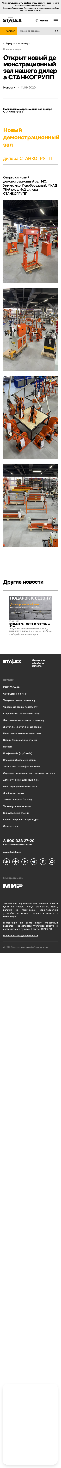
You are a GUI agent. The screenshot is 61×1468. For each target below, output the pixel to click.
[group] (30, 617)
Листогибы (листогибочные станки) (22, 727)
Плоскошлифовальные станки (19, 760)
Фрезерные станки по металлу (20, 707)
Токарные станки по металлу (19, 700)
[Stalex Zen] (15, 862)
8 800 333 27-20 (19, 840)
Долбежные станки (13, 793)
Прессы (7, 746)
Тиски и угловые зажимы (17, 806)
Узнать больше (35, 10)
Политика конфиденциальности (20, 935)
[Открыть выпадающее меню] (56, 20)
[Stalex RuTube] (24, 862)
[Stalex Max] (52, 862)
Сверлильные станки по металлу (21, 713)
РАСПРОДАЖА (11, 687)
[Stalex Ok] (43, 862)
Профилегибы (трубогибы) (17, 753)
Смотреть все (10, 826)
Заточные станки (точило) (17, 799)
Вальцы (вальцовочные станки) (20, 740)
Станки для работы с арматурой (21, 819)
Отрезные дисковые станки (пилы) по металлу (29, 773)
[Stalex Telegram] (33, 862)
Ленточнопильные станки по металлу (23, 720)
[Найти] (58, 31)
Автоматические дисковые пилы (21, 779)
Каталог (8, 680)
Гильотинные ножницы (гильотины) (22, 733)
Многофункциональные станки (20, 786)
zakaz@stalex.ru (12, 852)
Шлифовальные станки (16, 813)
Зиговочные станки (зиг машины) (21, 766)
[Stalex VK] (6, 862)
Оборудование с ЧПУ (15, 693)
